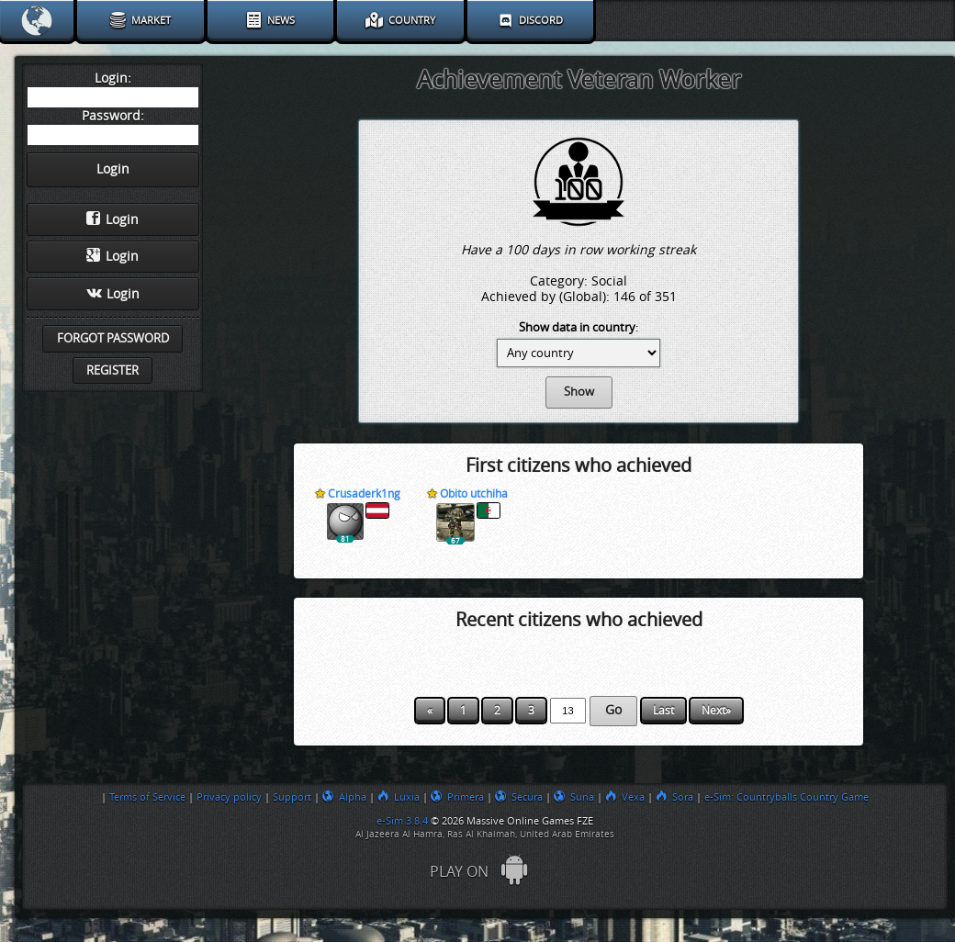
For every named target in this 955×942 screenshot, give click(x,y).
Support (292, 797)
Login (112, 219)
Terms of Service (147, 797)
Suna (574, 797)
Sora (674, 797)
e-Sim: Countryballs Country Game (786, 797)
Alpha (344, 797)
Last (663, 710)
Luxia (398, 797)
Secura (519, 797)
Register (112, 370)
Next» (716, 710)
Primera (457, 797)
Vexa (625, 797)
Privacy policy (229, 797)
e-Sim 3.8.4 (402, 820)
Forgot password (113, 338)
